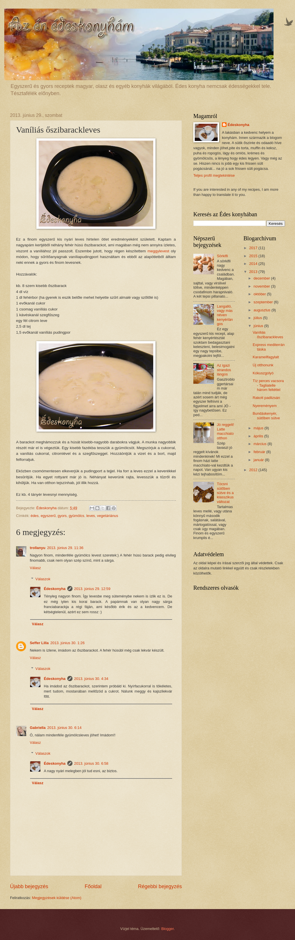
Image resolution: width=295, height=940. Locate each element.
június (258, 326)
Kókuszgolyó (263, 373)
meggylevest (158, 251)
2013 (253, 272)
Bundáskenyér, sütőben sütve (266, 415)
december (262, 278)
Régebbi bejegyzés (160, 886)
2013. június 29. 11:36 (65, 548)
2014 (253, 263)
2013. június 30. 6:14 (64, 727)
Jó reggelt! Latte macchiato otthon (225, 431)
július (258, 318)
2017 (253, 248)
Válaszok (43, 579)
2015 (253, 256)
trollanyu (37, 548)
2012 (253, 470)
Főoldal (92, 886)
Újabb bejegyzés (29, 886)
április (258, 436)
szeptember (263, 302)
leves (90, 516)
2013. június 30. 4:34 (91, 679)
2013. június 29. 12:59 (92, 589)
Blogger (167, 929)
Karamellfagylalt (266, 357)
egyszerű (48, 516)
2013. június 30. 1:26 (67, 643)
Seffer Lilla (39, 643)
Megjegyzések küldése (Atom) (56, 898)
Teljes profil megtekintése (214, 175)
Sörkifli (222, 256)
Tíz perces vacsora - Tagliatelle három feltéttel (268, 385)
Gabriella (38, 727)
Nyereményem (265, 406)
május (258, 428)
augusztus (262, 310)
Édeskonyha (55, 589)
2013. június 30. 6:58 (91, 763)
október (260, 294)
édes (35, 516)
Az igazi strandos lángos (224, 369)
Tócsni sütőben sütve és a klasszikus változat (225, 493)
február (259, 452)
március (260, 444)
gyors (62, 516)
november (262, 286)
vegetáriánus (107, 516)
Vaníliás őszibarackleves (268, 334)
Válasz (35, 568)
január (259, 460)
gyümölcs (76, 516)
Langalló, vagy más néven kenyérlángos (225, 315)
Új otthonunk (263, 365)
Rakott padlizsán (266, 398)
